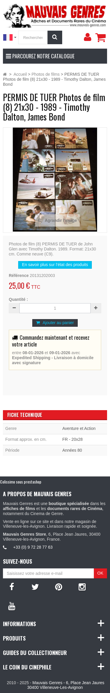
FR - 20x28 (72, 439)
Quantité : (18, 299)
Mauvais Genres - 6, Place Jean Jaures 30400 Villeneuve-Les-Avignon (65, 685)
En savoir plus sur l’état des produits (55, 264)
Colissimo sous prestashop (20, 481)
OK (100, 573)
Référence (19, 275)
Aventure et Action (79, 428)
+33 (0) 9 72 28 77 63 (33, 547)
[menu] (87, 37)
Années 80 (72, 450)
